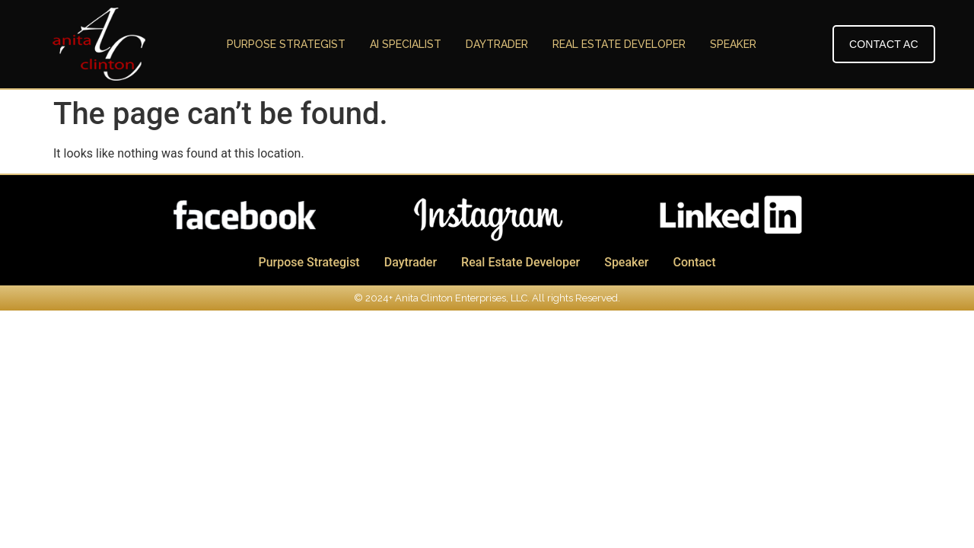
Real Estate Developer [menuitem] (619, 44)
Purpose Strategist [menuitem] (286, 44)
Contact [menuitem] (694, 262)
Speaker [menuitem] (733, 44)
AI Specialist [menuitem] (405, 44)
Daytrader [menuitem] (497, 44)
